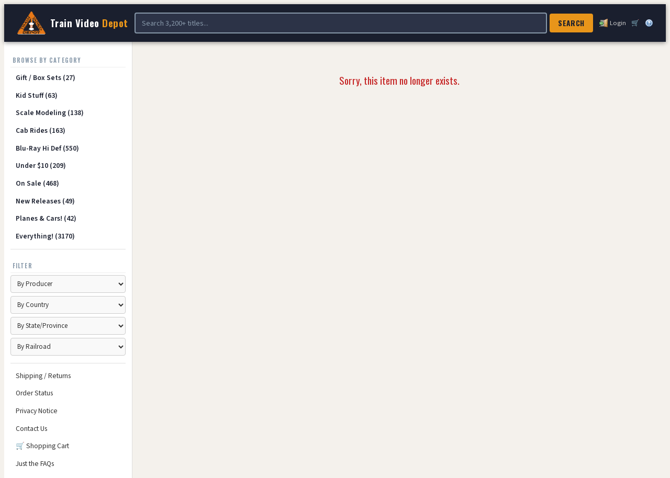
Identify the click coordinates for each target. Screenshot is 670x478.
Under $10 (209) (41, 165)
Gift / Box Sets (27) (45, 78)
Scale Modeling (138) (50, 113)
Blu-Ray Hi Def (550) (47, 148)
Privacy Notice (37, 411)
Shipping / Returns (43, 376)
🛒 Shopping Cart (42, 446)
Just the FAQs (35, 464)
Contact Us (31, 429)
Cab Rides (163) (40, 130)
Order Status (34, 393)
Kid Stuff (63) (37, 95)
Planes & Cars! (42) (46, 218)
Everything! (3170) (45, 236)
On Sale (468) (37, 183)
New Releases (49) (45, 201)
